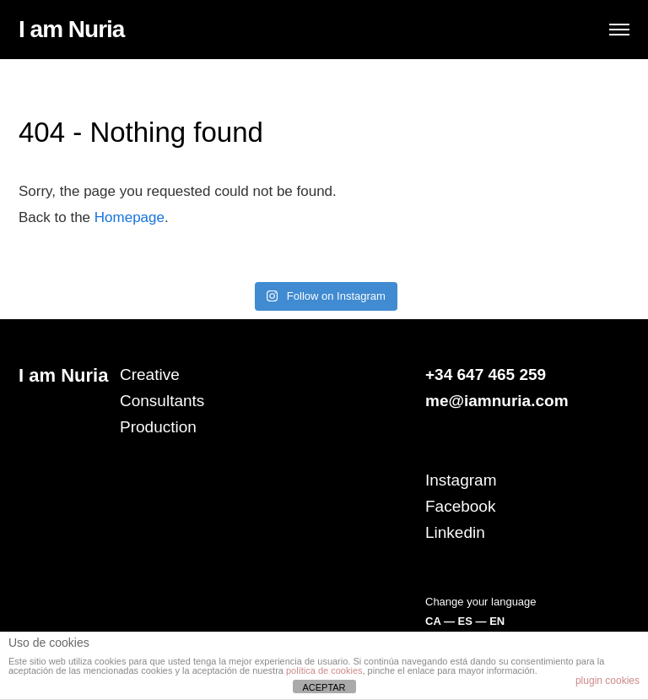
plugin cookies (607, 680)
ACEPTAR (323, 687)
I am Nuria (71, 29)
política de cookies (324, 670)
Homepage (129, 217)
